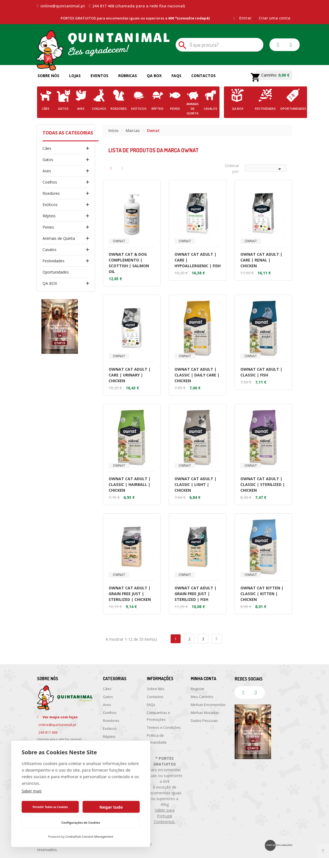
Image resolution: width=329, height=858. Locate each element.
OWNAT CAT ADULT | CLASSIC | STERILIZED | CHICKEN (262, 484)
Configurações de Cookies (80, 822)
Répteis (49, 215)
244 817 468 (47, 732)
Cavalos (50, 249)
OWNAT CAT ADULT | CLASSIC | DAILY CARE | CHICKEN (197, 375)
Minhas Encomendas (208, 704)
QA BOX (50, 283)
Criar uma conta (274, 18)
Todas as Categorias (68, 133)
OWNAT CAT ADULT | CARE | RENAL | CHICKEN (261, 260)
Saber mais (32, 791)
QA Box (154, 75)
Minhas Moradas (205, 712)
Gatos (48, 159)
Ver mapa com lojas (60, 716)
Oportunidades (56, 272)
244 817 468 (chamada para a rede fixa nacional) (137, 6)
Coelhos (50, 182)
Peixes (48, 227)
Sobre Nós (48, 75)
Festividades (53, 260)
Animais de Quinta (59, 238)
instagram (291, 45)
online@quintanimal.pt (61, 6)
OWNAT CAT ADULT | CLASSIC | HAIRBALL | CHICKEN (130, 484)
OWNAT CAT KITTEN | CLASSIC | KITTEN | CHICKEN (261, 593)
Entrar (246, 18)
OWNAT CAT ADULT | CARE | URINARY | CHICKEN (130, 375)
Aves (47, 170)
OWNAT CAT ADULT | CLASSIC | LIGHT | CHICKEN (195, 484)
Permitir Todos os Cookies (50, 807)
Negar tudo (111, 807)
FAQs (176, 75)
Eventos (99, 75)
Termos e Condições (164, 727)
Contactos (203, 75)
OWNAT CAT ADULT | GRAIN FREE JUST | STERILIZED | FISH (195, 593)
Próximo (216, 638)
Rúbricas (127, 75)
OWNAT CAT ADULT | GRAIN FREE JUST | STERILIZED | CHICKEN (130, 593)
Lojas (75, 75)
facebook (278, 45)
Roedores (51, 193)
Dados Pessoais (204, 720)
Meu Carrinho (202, 696)
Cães (47, 148)
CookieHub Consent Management (89, 836)
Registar (197, 688)
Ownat (119, 241)
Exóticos (50, 204)
